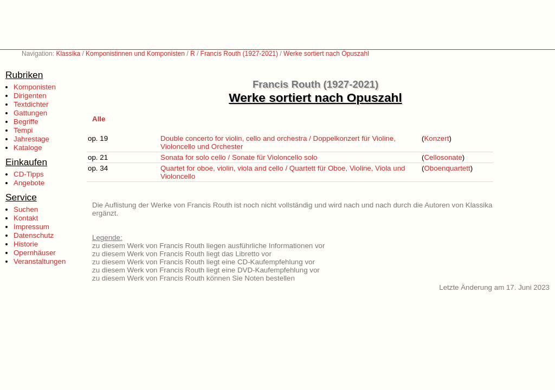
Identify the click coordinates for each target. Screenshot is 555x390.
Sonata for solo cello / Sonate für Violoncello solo (238, 157)
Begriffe (26, 122)
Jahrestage (31, 139)
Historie (26, 244)
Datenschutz (34, 235)
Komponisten (35, 87)
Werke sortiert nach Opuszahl (326, 53)
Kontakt (26, 218)
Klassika (68, 53)
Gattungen (30, 113)
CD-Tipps (29, 174)
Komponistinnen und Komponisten (135, 53)
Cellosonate (443, 157)
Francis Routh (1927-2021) (239, 53)
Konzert (436, 138)
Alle (98, 119)
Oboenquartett (447, 168)
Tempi (23, 130)
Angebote (29, 183)
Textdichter (31, 104)
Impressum (31, 227)
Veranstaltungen (40, 261)
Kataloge (28, 148)
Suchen (26, 209)
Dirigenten (30, 96)
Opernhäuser (35, 253)
